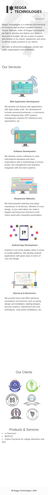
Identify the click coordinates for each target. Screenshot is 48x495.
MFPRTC (9, 436)
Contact (40, 19)
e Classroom (10, 433)
